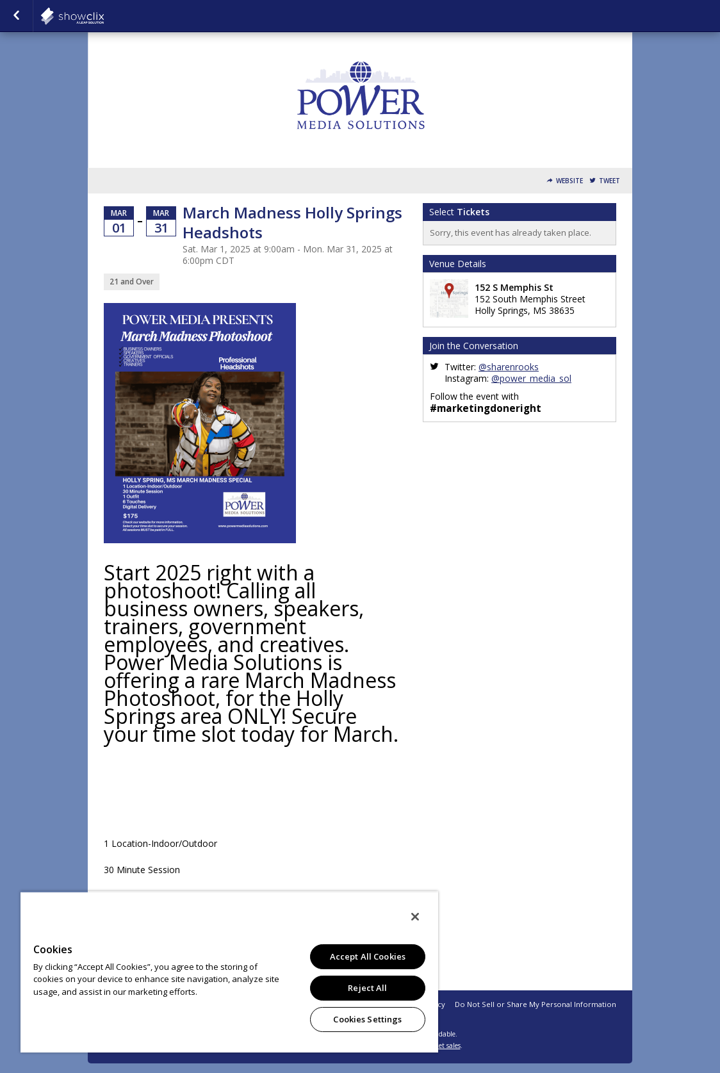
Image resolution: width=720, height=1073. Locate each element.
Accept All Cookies (367, 956)
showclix (104, 16)
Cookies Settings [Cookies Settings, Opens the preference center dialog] (367, 1019)
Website (569, 181)
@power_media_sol (531, 378)
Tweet (609, 181)
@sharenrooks (509, 367)
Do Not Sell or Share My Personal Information (535, 1004)
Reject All (367, 988)
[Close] (415, 917)
